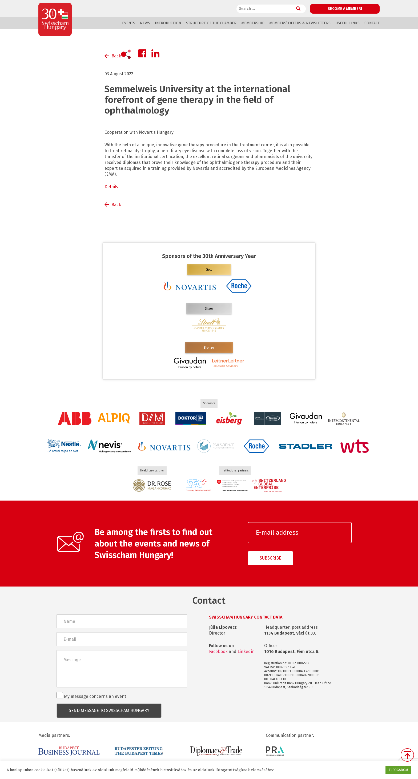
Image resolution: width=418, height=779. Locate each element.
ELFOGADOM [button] (398, 770)
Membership (252, 23)
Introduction (168, 23)
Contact (372, 23)
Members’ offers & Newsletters (300, 23)
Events (128, 23)
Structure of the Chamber (211, 23)
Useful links (347, 23)
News (145, 23)
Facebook (218, 651)
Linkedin (246, 651)
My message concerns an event (91, 695)
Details (111, 186)
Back (116, 55)
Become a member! (345, 8)
